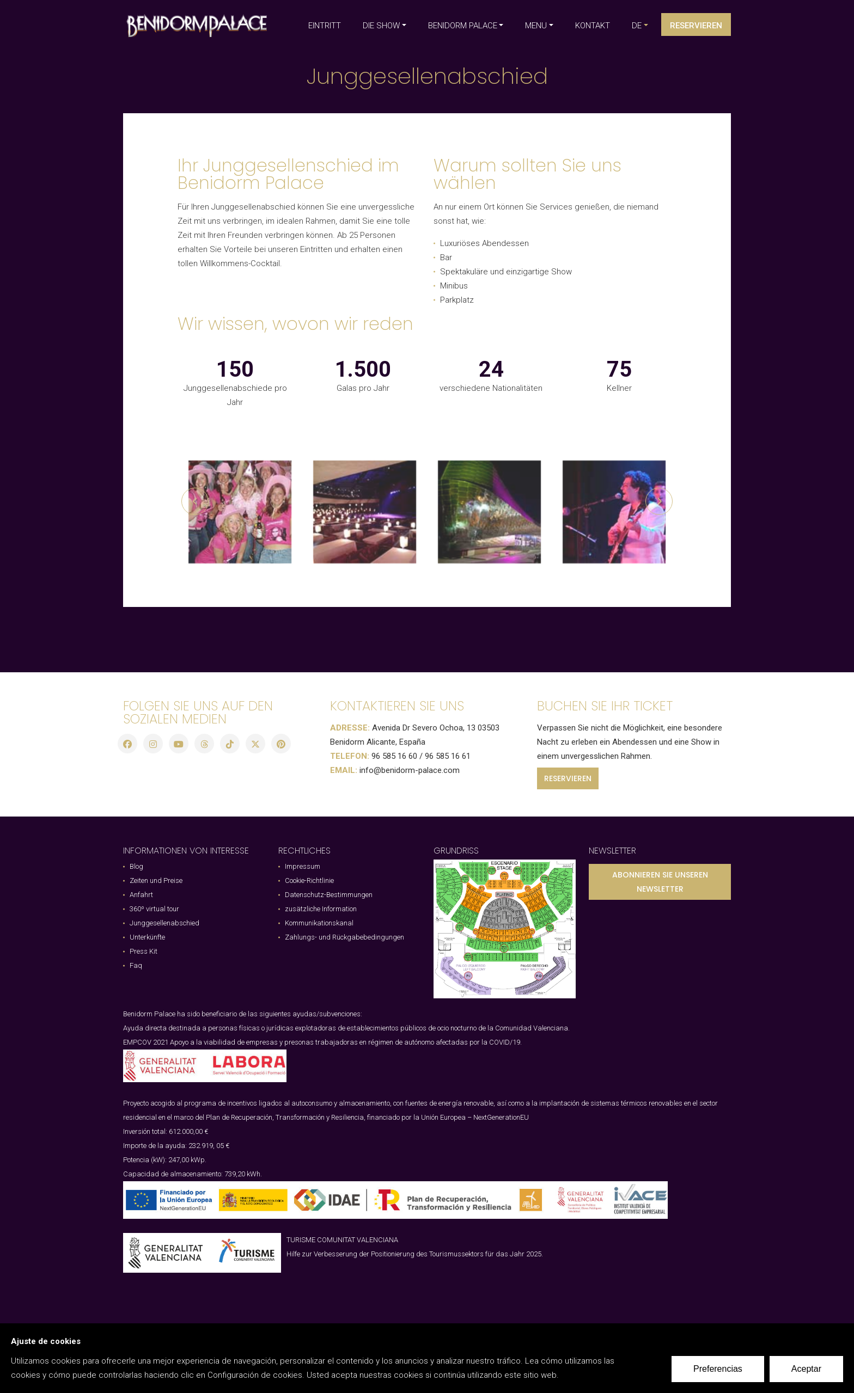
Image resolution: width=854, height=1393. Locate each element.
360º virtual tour (154, 909)
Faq (136, 965)
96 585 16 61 (448, 756)
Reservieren (696, 25)
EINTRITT (324, 25)
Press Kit (143, 951)
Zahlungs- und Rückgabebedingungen (344, 937)
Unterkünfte (147, 937)
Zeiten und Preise (156, 880)
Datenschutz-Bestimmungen (329, 895)
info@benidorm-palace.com (409, 770)
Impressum (302, 866)
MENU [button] (536, 25)
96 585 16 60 (394, 756)
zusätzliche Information (321, 909)
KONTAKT (592, 25)
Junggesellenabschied (164, 923)
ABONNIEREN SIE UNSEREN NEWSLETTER (660, 881)
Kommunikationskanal (319, 923)
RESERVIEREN (567, 778)
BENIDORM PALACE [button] (462, 25)
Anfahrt (141, 895)
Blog (136, 866)
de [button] (637, 25)
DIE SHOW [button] (381, 25)
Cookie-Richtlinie (309, 880)
